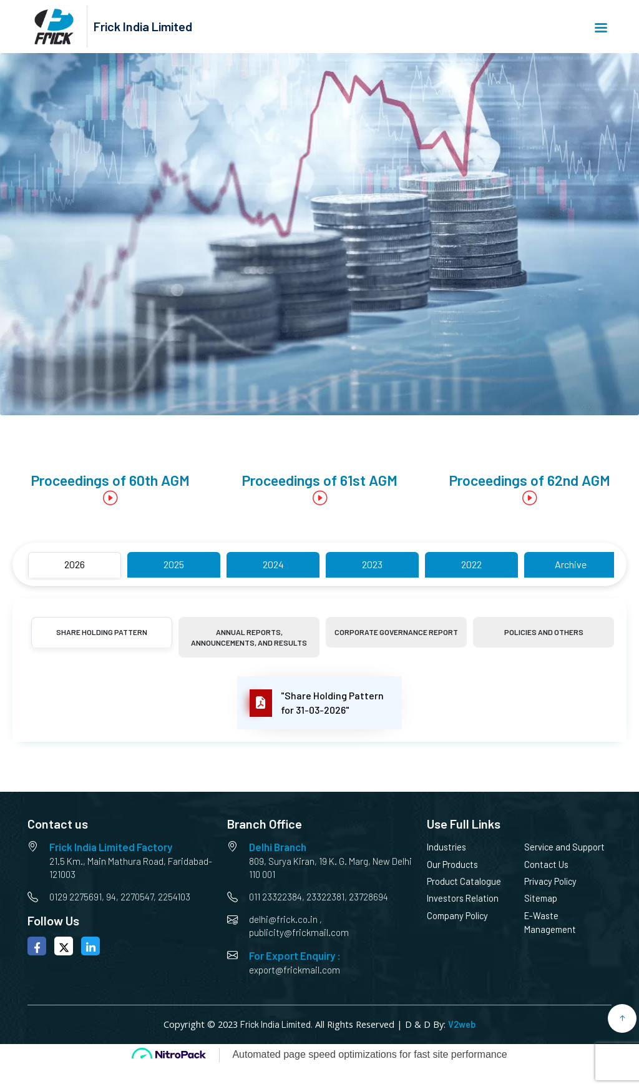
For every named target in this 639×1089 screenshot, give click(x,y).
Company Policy (457, 915)
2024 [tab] (273, 564)
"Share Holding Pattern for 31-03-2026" (317, 703)
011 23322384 (275, 896)
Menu (601, 27)
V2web (462, 1024)
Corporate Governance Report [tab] (396, 632)
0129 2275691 (75, 896)
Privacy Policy (550, 881)
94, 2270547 (130, 896)
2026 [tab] (74, 564)
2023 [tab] (372, 564)
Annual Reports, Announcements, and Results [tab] (249, 637)
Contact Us (546, 864)
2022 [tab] (471, 564)
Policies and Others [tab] (543, 632)
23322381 (325, 896)
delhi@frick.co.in (283, 919)
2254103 (174, 896)
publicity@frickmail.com (299, 932)
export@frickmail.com (294, 969)
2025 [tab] (173, 564)
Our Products (452, 864)
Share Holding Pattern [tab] (101, 632)
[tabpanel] (319, 702)
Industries (446, 847)
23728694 (368, 896)
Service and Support (564, 847)
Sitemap (540, 898)
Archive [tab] (571, 564)
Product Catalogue (464, 881)
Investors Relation (463, 898)
